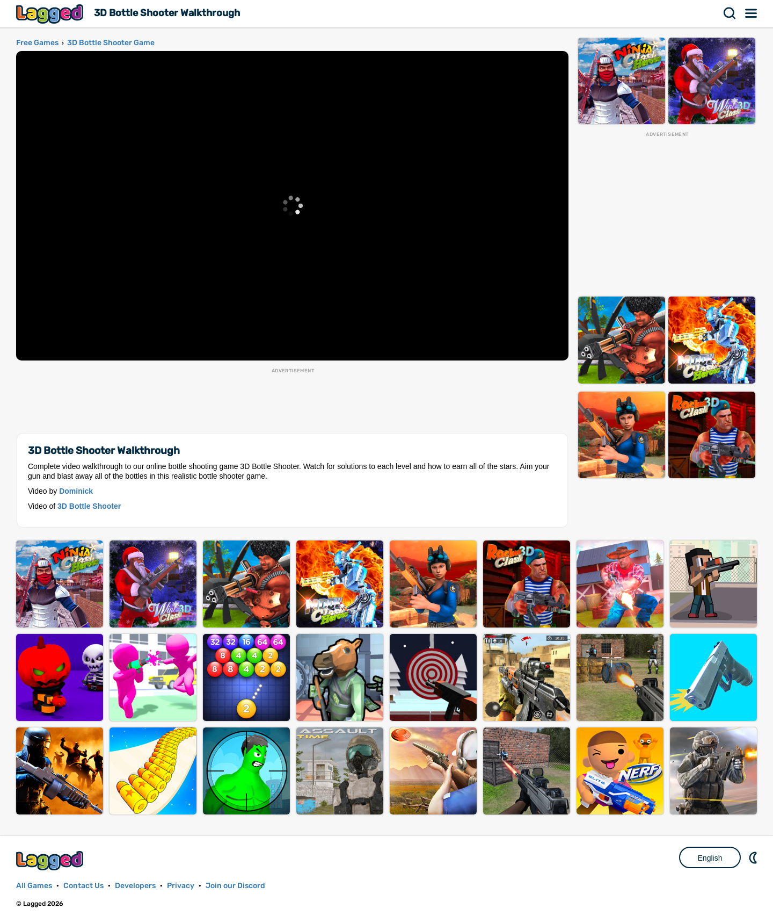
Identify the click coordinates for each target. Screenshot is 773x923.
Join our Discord (235, 885)
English (710, 858)
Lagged (51, 13)
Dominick (76, 491)
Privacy (180, 885)
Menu (751, 13)
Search (730, 13)
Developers (135, 885)
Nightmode (754, 857)
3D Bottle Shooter (89, 506)
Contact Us (83, 885)
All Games (34, 885)
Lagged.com (51, 860)
